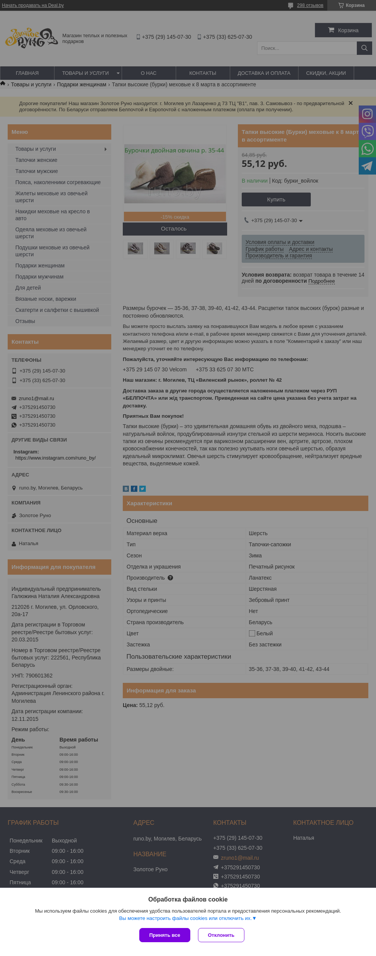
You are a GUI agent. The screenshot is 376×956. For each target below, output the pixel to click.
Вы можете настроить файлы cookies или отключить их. (185, 918)
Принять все (164, 935)
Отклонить (221, 935)
